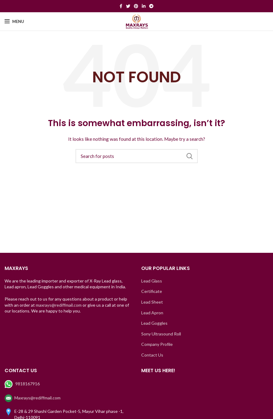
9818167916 (23, 383)
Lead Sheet (152, 302)
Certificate (151, 291)
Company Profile (157, 344)
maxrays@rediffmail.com (59, 305)
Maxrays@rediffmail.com (33, 397)
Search (189, 156)
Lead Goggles (154, 323)
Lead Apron (152, 312)
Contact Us (152, 354)
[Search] (137, 156)
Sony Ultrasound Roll (161, 333)
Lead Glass (151, 280)
